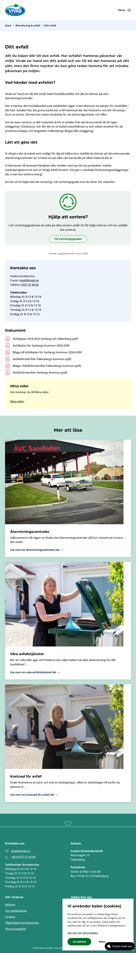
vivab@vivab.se (29, 280)
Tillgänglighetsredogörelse (22, 923)
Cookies (10, 917)
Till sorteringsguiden (68, 238)
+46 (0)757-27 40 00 (23, 857)
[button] (124, 10)
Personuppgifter (15, 929)
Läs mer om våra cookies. (82, 932)
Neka (102, 941)
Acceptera (79, 941)
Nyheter (10, 905)
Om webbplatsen (16, 911)
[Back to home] (15, 10)
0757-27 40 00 (30, 285)
